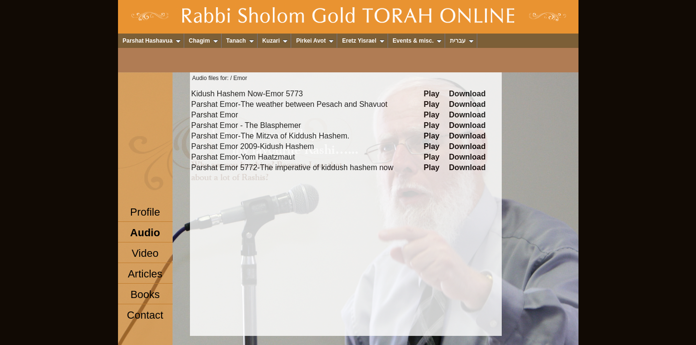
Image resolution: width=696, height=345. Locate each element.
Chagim (203, 40)
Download (467, 94)
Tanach (240, 40)
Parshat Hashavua (152, 40)
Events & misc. (417, 40)
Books (145, 294)
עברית (462, 40)
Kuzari (275, 40)
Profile (145, 212)
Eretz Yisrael (363, 40)
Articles (145, 274)
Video (145, 253)
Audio (145, 233)
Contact (145, 315)
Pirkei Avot (315, 40)
